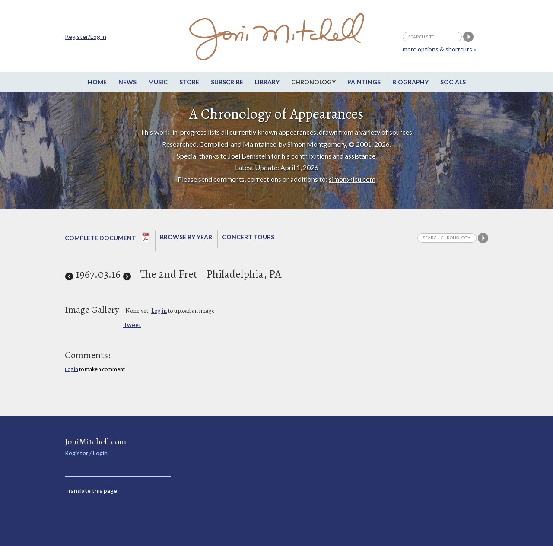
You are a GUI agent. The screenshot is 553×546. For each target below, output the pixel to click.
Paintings (364, 82)
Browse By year (186, 237)
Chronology (313, 82)
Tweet (132, 324)
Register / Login (86, 453)
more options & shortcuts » (439, 49)
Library (267, 82)
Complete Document (107, 239)
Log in (159, 311)
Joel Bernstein (249, 156)
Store (189, 82)
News (127, 82)
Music (158, 82)
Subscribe (227, 82)
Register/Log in (85, 36)
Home (97, 82)
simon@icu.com (352, 179)
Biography (410, 82)
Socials (453, 82)
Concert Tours (248, 237)
